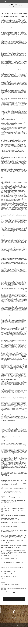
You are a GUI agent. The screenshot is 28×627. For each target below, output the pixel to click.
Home (5, 5)
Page (7, 592)
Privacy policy (18, 625)
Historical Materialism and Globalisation (17, 5)
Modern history (9, 5)
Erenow (9, 625)
